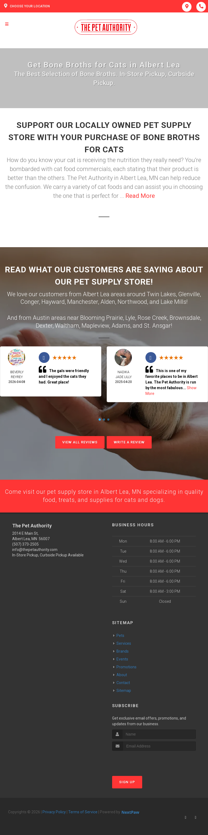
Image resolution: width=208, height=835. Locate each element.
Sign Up (127, 782)
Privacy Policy (54, 812)
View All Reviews (80, 442)
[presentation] (141, 761)
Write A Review (129, 442)
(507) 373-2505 (25, 544)
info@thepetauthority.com (34, 550)
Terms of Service (83, 812)
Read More (140, 195)
